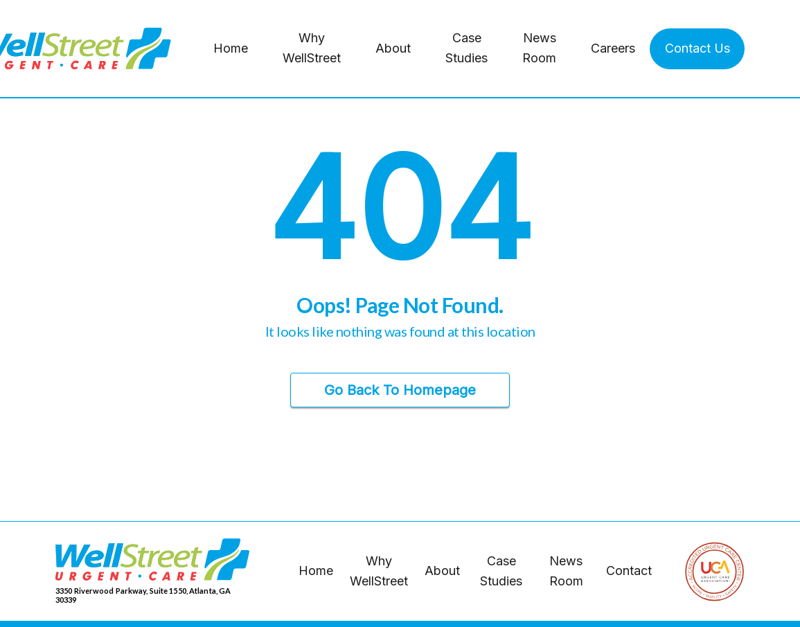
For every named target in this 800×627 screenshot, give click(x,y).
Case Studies (466, 47)
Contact (629, 570)
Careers (613, 48)
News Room (539, 47)
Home (230, 48)
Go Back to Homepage (400, 390)
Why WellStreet (312, 47)
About (393, 48)
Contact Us (697, 48)
